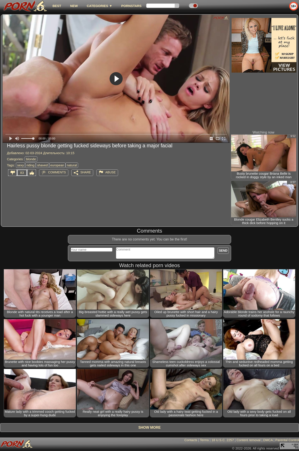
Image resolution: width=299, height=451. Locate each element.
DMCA (268, 440)
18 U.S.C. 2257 (222, 440)
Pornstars (131, 6)
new (74, 6)
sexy (20, 165)
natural (72, 165)
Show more (149, 427)
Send (223, 250)
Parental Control (287, 440)
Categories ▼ (99, 6)
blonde (31, 159)
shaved (42, 165)
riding (30, 165)
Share (85, 172)
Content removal (249, 440)
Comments (57, 172)
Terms (204, 440)
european (57, 165)
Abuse (110, 172)
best (56, 6)
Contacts (190, 440)
